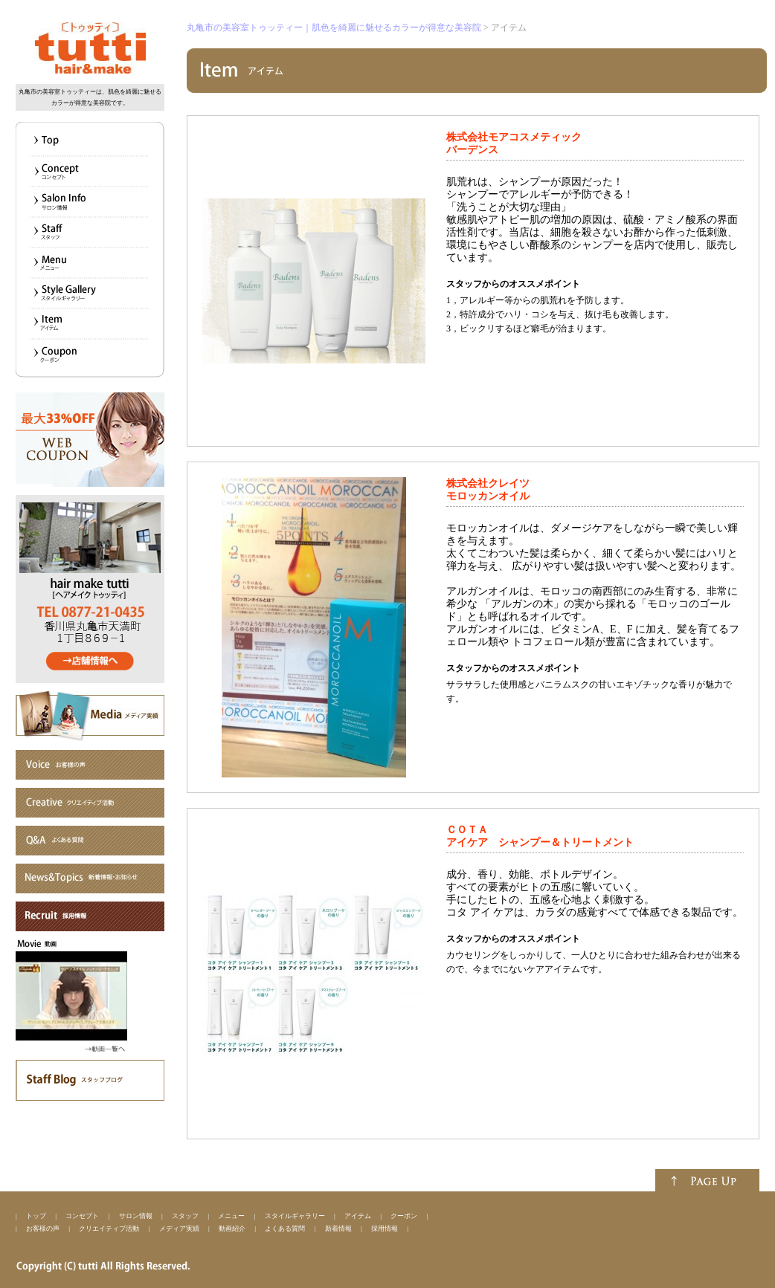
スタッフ (185, 1216)
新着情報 (338, 1228)
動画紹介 (232, 1228)
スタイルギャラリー (295, 1216)
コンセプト (82, 1216)
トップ (36, 1216)
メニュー (231, 1216)
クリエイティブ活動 (109, 1228)
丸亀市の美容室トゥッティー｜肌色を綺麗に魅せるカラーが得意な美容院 (334, 27)
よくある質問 (285, 1228)
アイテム (357, 1216)
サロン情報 (135, 1216)
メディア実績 (179, 1228)
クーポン (403, 1216)
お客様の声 (43, 1228)
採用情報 (384, 1228)
